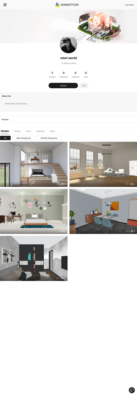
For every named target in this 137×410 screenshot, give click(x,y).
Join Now (130, 4)
